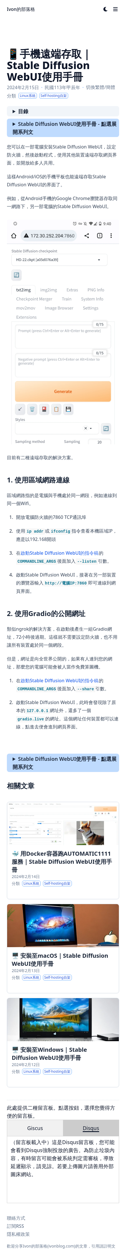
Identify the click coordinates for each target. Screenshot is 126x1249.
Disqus (91, 1128)
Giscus (35, 1128)
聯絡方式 (16, 1218)
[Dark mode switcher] (105, 9)
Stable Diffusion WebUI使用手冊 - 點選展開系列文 (65, 127)
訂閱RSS (15, 1226)
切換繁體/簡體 (100, 87)
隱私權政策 (18, 1234)
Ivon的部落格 (21, 9)
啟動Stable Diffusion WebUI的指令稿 (60, 553)
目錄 (23, 111)
